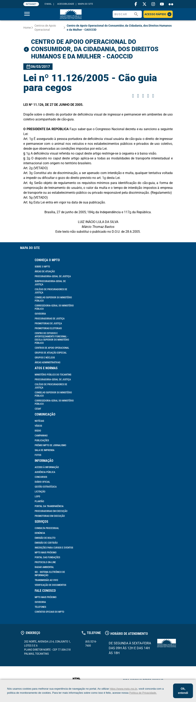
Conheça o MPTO (47, 260)
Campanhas (41, 435)
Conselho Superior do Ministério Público (53, 299)
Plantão (39, 501)
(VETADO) (40, 168)
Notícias (39, 421)
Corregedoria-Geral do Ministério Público (54, 307)
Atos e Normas (46, 368)
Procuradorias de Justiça (50, 318)
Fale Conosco (45, 591)
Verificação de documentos (50, 585)
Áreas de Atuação (45, 271)
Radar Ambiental (44, 567)
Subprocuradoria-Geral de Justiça (50, 283)
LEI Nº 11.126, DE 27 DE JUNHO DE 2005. (53, 105)
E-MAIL (48, 4)
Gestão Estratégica (46, 486)
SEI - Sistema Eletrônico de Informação (50, 574)
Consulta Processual (47, 528)
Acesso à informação (47, 467)
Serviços (41, 522)
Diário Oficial (42, 481)
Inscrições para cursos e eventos (54, 547)
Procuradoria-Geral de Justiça (53, 276)
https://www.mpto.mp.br (123, 688)
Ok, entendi (183, 690)
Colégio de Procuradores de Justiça (51, 291)
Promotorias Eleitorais (48, 328)
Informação (44, 461)
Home (27, 27)
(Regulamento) (161, 193)
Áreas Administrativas (47, 362)
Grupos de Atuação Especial (51, 352)
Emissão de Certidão (46, 542)
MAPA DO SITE (85, 4)
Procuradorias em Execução (51, 511)
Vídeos (38, 425)
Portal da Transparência (49, 506)
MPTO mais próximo (45, 552)
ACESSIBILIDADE (65, 4)
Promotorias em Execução (50, 516)
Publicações (42, 440)
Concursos (41, 477)
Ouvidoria (40, 313)
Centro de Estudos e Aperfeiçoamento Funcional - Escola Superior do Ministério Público (52, 338)
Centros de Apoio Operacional (45, 27)
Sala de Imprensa (44, 450)
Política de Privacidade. (143, 692)
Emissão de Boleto (45, 538)
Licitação (40, 491)
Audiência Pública (45, 472)
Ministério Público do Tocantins (53, 374)
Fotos (38, 455)
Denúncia (40, 533)
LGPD (37, 496)
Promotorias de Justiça (48, 323)
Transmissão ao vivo (46, 580)
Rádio (38, 430)
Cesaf (38, 408)
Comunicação (45, 414)
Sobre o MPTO (42, 266)
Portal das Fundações (47, 557)
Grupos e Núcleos (45, 357)
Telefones (40, 607)
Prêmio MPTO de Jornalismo (50, 445)
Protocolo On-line (45, 562)
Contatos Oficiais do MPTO (49, 611)
